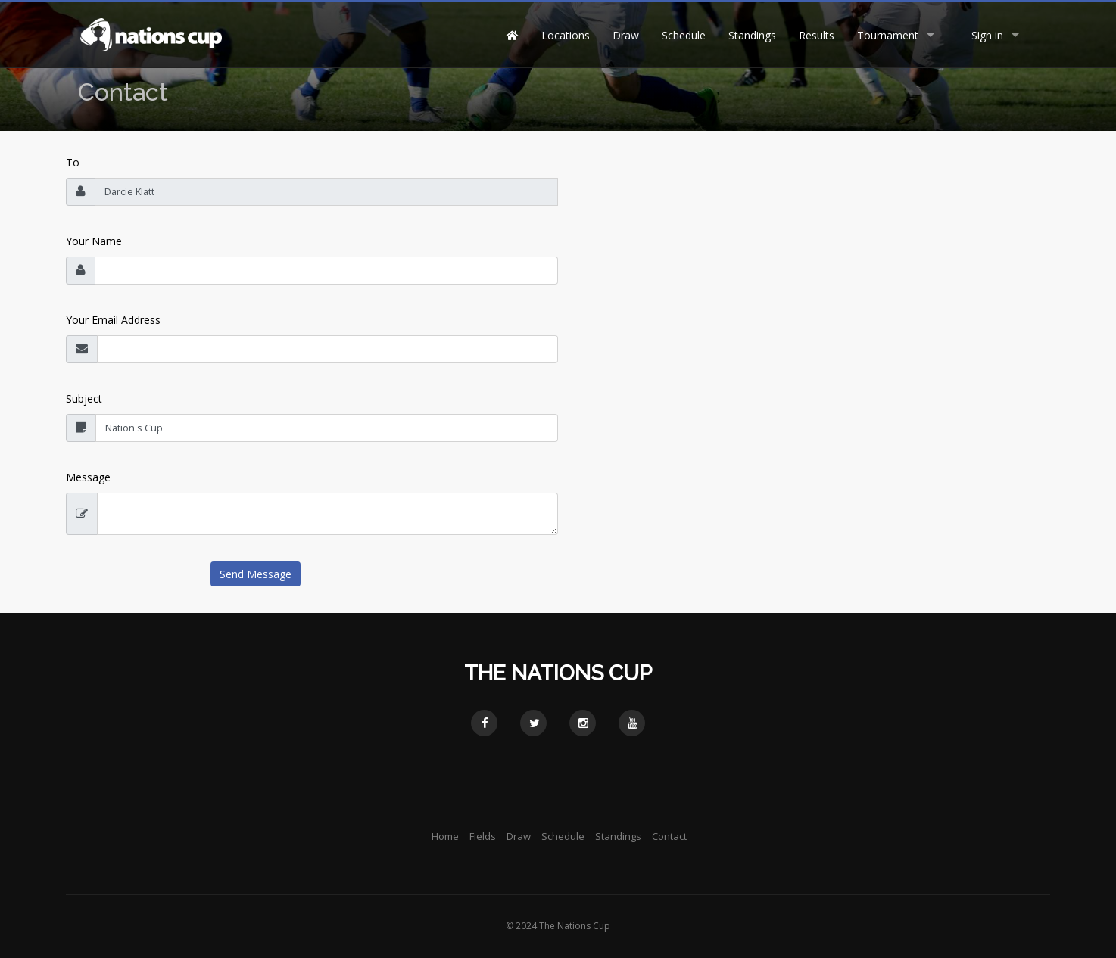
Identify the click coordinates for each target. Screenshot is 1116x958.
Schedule (684, 35)
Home (445, 836)
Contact (669, 836)
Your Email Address (113, 320)
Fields (482, 836)
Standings (752, 35)
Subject (84, 398)
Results (816, 35)
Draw (626, 35)
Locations (565, 35)
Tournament (887, 35)
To (72, 162)
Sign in (987, 35)
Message (88, 477)
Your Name (94, 241)
